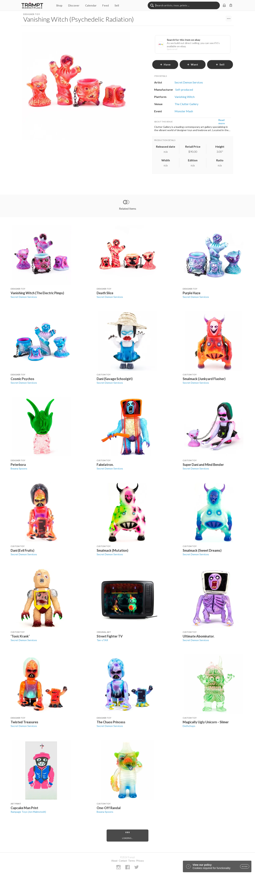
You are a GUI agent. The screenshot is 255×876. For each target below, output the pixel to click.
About (114, 860)
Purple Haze (191, 293)
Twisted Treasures (24, 722)
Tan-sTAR (102, 640)
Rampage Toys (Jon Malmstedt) (28, 811)
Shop (59, 5)
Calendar (90, 5)
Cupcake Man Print (24, 808)
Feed (105, 5)
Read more (221, 121)
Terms (131, 860)
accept (245, 866)
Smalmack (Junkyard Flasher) (204, 379)
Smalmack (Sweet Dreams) (202, 550)
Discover (73, 5)
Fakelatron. (105, 465)
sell (220, 64)
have (165, 64)
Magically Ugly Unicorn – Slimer (206, 722)
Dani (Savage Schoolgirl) (115, 379)
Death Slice (105, 293)
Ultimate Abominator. (198, 636)
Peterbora (18, 465)
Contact (123, 860)
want (192, 64)
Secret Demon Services (24, 296)
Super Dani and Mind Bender (203, 465)
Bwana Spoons (19, 468)
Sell (117, 5)
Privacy (140, 860)
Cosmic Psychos (22, 379)
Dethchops (189, 725)
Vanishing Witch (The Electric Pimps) (37, 293)
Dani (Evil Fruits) (22, 550)
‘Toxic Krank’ (20, 636)
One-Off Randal (109, 808)
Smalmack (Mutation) (112, 550)
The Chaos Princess (111, 722)
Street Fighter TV (110, 636)
